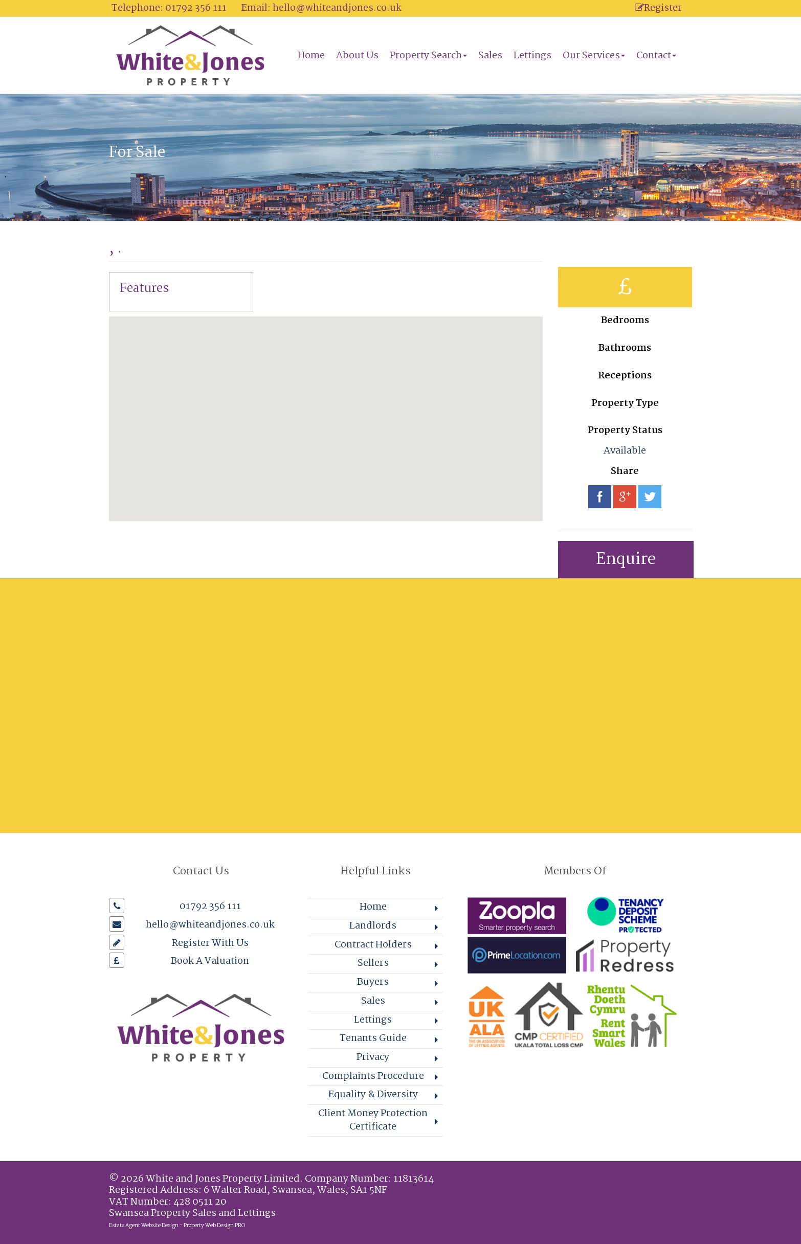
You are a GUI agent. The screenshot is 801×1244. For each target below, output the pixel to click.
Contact (656, 55)
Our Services (594, 55)
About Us (357, 55)
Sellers (373, 963)
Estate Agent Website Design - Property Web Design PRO (177, 1226)
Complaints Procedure (373, 1076)
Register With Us (210, 943)
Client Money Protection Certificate (373, 1120)
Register (658, 8)
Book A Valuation (210, 961)
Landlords (372, 926)
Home (311, 55)
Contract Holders (373, 945)
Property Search (428, 55)
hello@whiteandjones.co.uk (337, 8)
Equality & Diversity (373, 1094)
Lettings (532, 55)
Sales (490, 55)
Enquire (626, 560)
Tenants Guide (373, 1038)
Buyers (373, 982)
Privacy (373, 1057)
